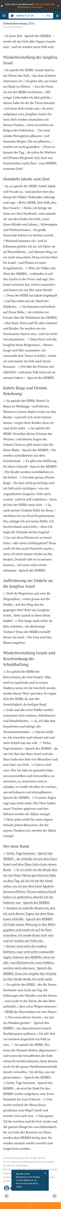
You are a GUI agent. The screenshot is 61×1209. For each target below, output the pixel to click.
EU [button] (50, 15)
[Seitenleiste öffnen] (30, 1205)
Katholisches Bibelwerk (14, 27)
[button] (58, 5)
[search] (29, 15)
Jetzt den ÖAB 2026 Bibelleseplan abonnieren (36, 6)
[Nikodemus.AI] (6, 1188)
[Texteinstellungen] (57, 16)
